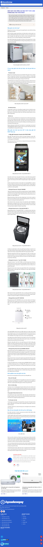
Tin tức (23, 520)
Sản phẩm (24, 518)
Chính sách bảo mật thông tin (6, 522)
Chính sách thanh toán (5, 518)
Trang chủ (3, 7)
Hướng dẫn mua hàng (5, 516)
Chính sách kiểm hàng (5, 525)
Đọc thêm (3, 493)
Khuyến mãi (24, 522)
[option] (11, 484)
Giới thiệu (24, 516)
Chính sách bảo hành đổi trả (6, 520)
